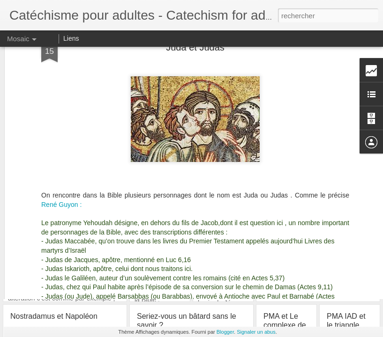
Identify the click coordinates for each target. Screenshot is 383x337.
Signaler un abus (256, 332)
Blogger (225, 332)
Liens (71, 38)
